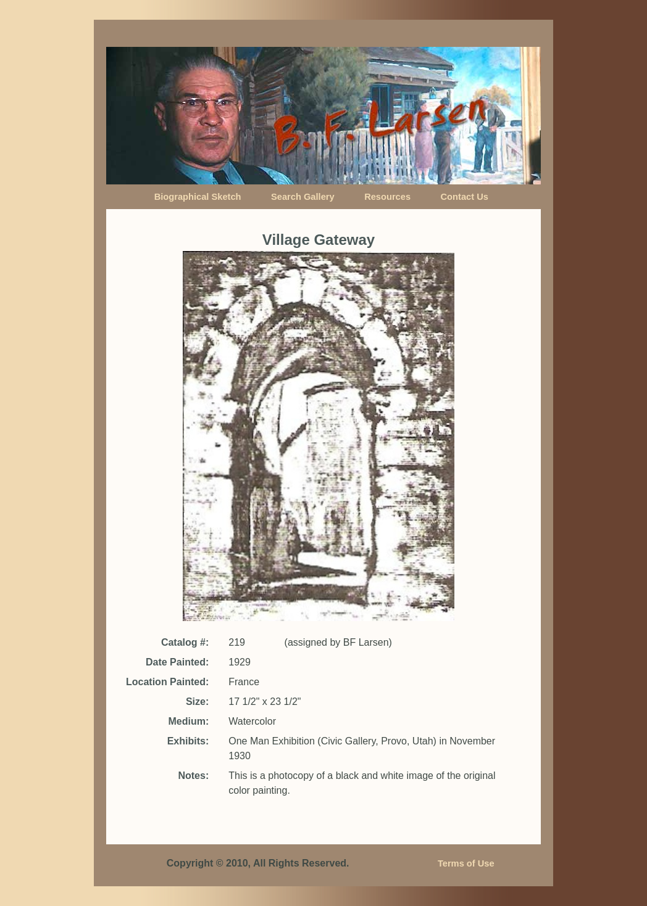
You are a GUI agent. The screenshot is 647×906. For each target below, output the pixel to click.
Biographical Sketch (197, 197)
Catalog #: (185, 642)
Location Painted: (167, 682)
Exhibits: (188, 741)
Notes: (193, 775)
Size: (197, 701)
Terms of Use (466, 863)
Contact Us (464, 197)
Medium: (188, 721)
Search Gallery (303, 197)
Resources (387, 197)
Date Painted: (177, 662)
